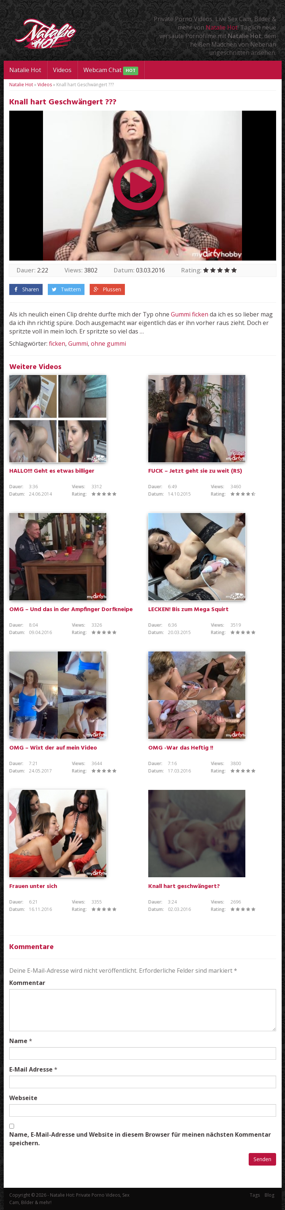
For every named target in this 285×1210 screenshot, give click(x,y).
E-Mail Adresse (31, 1069)
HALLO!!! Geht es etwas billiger (52, 471)
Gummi (180, 314)
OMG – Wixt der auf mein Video (53, 748)
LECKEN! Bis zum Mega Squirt (188, 609)
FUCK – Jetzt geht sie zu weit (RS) (195, 471)
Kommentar (27, 983)
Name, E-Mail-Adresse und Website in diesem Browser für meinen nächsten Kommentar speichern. (140, 1138)
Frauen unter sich (33, 886)
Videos (62, 70)
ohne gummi (108, 343)
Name (18, 1041)
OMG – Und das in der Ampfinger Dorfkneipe (71, 609)
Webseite (23, 1098)
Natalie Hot (222, 27)
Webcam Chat (110, 70)
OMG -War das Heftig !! (180, 748)
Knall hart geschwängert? (184, 886)
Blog (269, 1195)
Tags (255, 1195)
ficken (200, 314)
